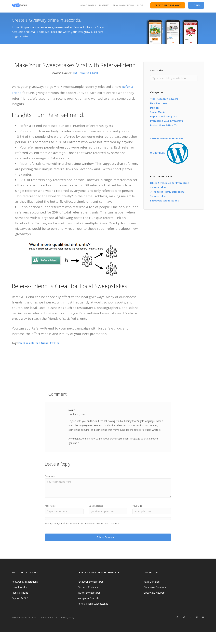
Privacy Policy (67, 619)
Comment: (50, 476)
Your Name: (50, 506)
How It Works (88, 5)
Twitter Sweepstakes (89, 594)
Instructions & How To (163, 125)
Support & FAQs (21, 599)
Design (154, 107)
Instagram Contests (88, 599)
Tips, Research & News (85, 72)
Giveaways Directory (154, 588)
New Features (158, 103)
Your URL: (137, 506)
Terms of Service (49, 619)
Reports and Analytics (163, 116)
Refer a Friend (39, 343)
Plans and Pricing (123, 5)
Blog (140, 5)
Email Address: (96, 506)
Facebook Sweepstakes (164, 200)
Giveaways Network (154, 594)
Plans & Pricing (20, 594)
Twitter (54, 343)
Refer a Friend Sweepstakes (93, 605)
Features (104, 5)
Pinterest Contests (88, 588)
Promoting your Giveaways (166, 121)
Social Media (157, 112)
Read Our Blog (151, 583)
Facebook (24, 343)
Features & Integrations (25, 583)
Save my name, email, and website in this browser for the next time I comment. (82, 524)
